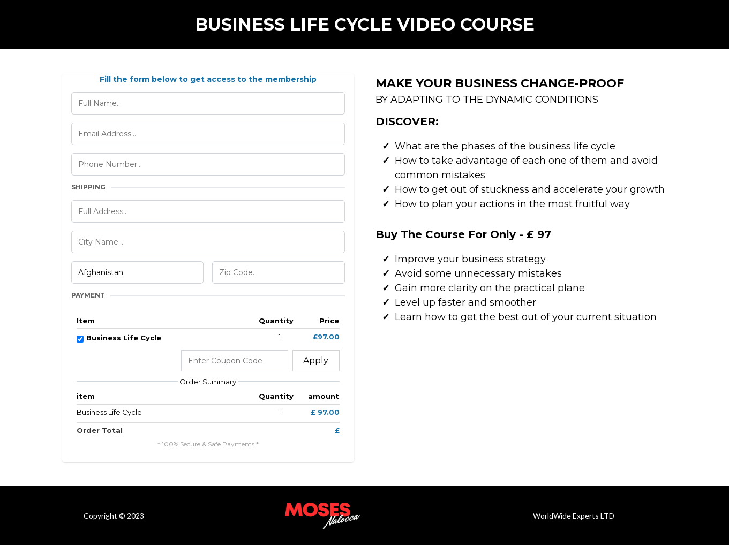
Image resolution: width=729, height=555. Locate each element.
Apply (315, 360)
